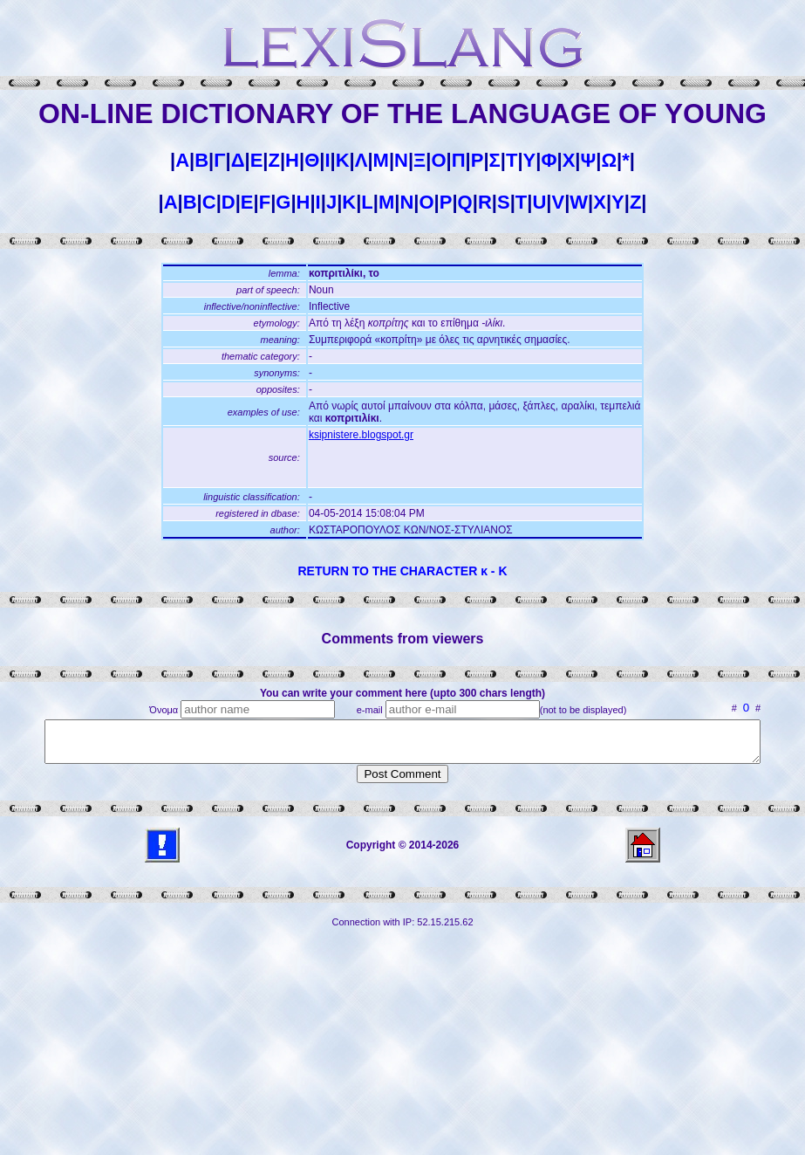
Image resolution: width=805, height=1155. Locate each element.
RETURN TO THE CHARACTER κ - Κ (402, 571)
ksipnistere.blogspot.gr (361, 435)
